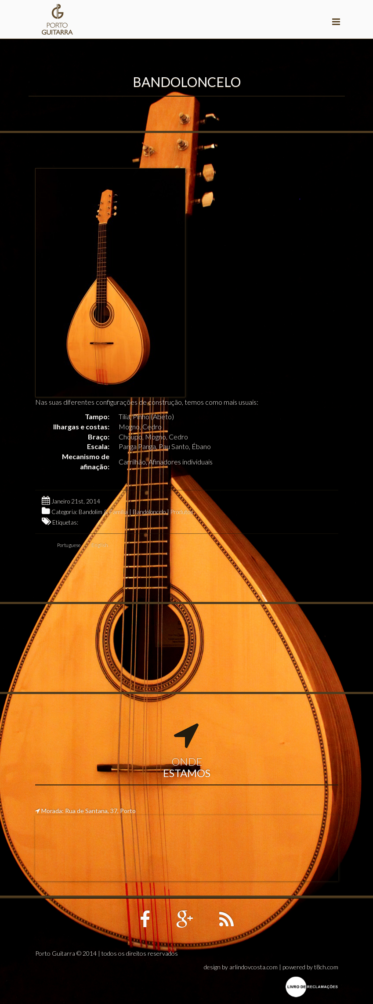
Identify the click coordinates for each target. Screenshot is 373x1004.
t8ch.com (326, 967)
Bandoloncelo (149, 511)
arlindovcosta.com (253, 967)
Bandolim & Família (103, 511)
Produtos (181, 511)
